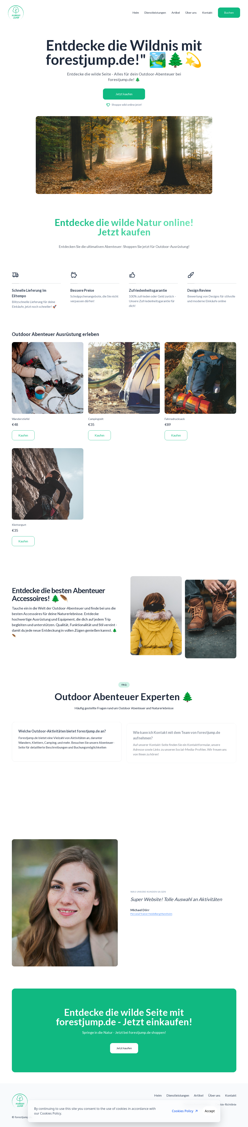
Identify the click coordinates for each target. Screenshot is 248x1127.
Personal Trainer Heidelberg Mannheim (151, 913)
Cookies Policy (185, 1111)
